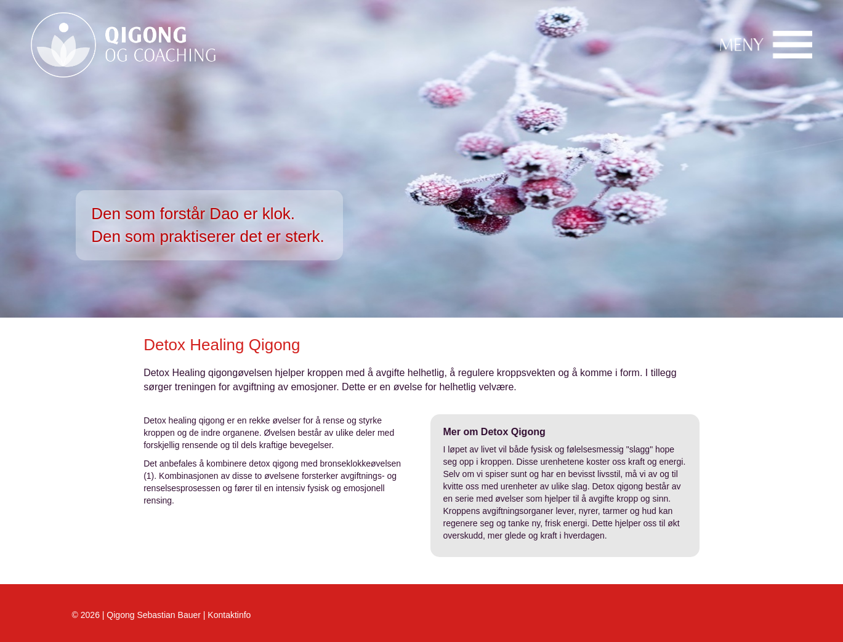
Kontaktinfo (229, 615)
